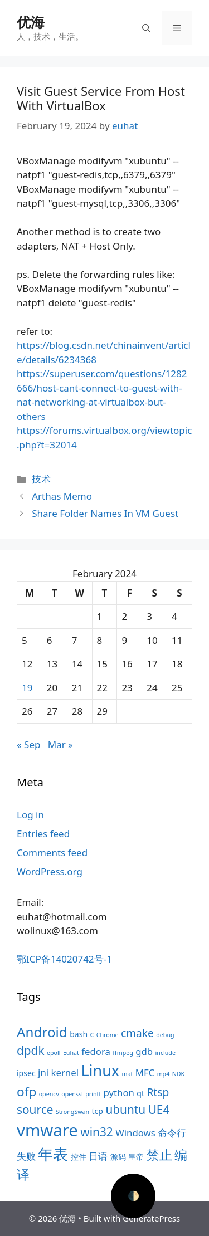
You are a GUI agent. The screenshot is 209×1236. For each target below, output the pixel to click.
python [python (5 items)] (118, 1092)
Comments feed (52, 852)
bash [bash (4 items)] (79, 1034)
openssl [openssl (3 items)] (72, 1094)
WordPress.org (49, 871)
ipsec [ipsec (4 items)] (26, 1073)
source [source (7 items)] (35, 1109)
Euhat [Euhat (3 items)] (71, 1053)
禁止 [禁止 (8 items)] (159, 1155)
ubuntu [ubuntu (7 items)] (125, 1109)
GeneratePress (151, 1218)
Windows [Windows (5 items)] (135, 1132)
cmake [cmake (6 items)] (137, 1033)
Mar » (60, 744)
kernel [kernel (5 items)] (65, 1072)
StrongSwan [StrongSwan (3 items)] (72, 1112)
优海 (31, 21)
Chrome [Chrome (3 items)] (107, 1035)
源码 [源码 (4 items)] (118, 1156)
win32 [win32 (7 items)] (96, 1132)
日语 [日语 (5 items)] (98, 1156)
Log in (30, 814)
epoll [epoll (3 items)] (54, 1053)
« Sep (28, 744)
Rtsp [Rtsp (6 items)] (158, 1092)
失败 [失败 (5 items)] (26, 1156)
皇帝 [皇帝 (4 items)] (136, 1156)
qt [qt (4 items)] (140, 1093)
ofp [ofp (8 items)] (26, 1091)
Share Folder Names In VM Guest (105, 513)
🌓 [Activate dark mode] (133, 1195)
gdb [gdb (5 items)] (144, 1051)
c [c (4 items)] (92, 1034)
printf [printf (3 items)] (93, 1094)
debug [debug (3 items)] (165, 1035)
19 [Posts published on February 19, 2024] (27, 687)
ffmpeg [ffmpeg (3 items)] (123, 1053)
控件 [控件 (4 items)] (78, 1156)
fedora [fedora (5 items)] (95, 1051)
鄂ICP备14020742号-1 (64, 958)
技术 (41, 478)
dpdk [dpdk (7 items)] (31, 1050)
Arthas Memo (62, 496)
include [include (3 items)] (165, 1053)
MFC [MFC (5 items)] (145, 1072)
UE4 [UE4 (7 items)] (159, 1109)
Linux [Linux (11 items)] (100, 1070)
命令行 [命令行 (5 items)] (172, 1132)
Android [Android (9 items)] (42, 1032)
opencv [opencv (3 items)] (49, 1094)
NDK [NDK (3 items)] (178, 1074)
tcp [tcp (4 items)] (97, 1111)
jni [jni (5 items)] (43, 1072)
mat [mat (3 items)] (127, 1074)
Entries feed (43, 833)
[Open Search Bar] (146, 28)
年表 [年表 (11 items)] (53, 1154)
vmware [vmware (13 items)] (47, 1130)
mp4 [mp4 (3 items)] (163, 1074)
